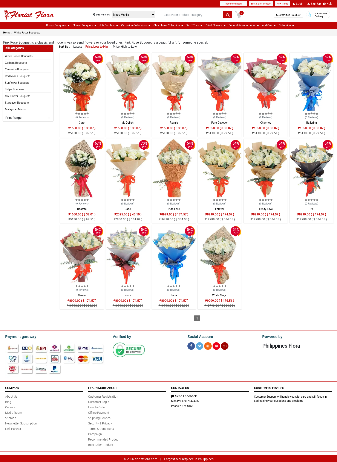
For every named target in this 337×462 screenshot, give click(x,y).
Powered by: (272, 336)
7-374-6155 (186, 405)
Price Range (13, 118)
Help (327, 3)
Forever (219, 209)
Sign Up (314, 3)
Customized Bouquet (288, 15)
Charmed (265, 122)
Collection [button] (286, 25)
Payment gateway (18, 336)
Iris (312, 209)
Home (6, 32)
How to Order (97, 406)
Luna (174, 295)
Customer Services (269, 387)
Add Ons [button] (269, 25)
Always (82, 295)
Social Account (199, 336)
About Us (11, 396)
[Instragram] (208, 345)
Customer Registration (103, 396)
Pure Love (174, 209)
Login (298, 3)
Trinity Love (266, 209)
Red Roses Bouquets (17, 76)
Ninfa (127, 295)
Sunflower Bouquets (17, 83)
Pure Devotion (219, 122)
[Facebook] (191, 345)
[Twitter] (199, 345)
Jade (128, 209)
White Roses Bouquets (27, 32)
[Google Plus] (224, 345)
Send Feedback (184, 395)
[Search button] (227, 14)
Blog (8, 401)
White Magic (219, 295)
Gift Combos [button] (109, 25)
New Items (282, 3)
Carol (82, 122)
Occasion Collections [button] (135, 25)
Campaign (95, 433)
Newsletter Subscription (21, 423)
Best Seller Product (261, 3)
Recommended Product (103, 439)
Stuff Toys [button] (194, 25)
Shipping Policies (99, 417)
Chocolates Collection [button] (168, 25)
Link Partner (13, 428)
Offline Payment (98, 412)
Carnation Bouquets (17, 69)
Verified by (121, 336)
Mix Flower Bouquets (17, 96)
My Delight (127, 122)
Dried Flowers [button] (215, 25)
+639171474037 (189, 400)
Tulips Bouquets (15, 89)
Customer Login (98, 401)
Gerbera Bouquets (16, 63)
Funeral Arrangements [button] (244, 25)
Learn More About (102, 387)
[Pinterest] (216, 345)
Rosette (82, 209)
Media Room (13, 412)
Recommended (233, 3)
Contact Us (180, 387)
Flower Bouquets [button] (84, 25)
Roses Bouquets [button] (57, 25)
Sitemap (10, 417)
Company (12, 387)
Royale (174, 122)
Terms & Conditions (101, 428)
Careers (10, 406)
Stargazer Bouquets (17, 103)
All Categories (14, 48)
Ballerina (311, 122)
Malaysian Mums (15, 109)
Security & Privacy (100, 423)
